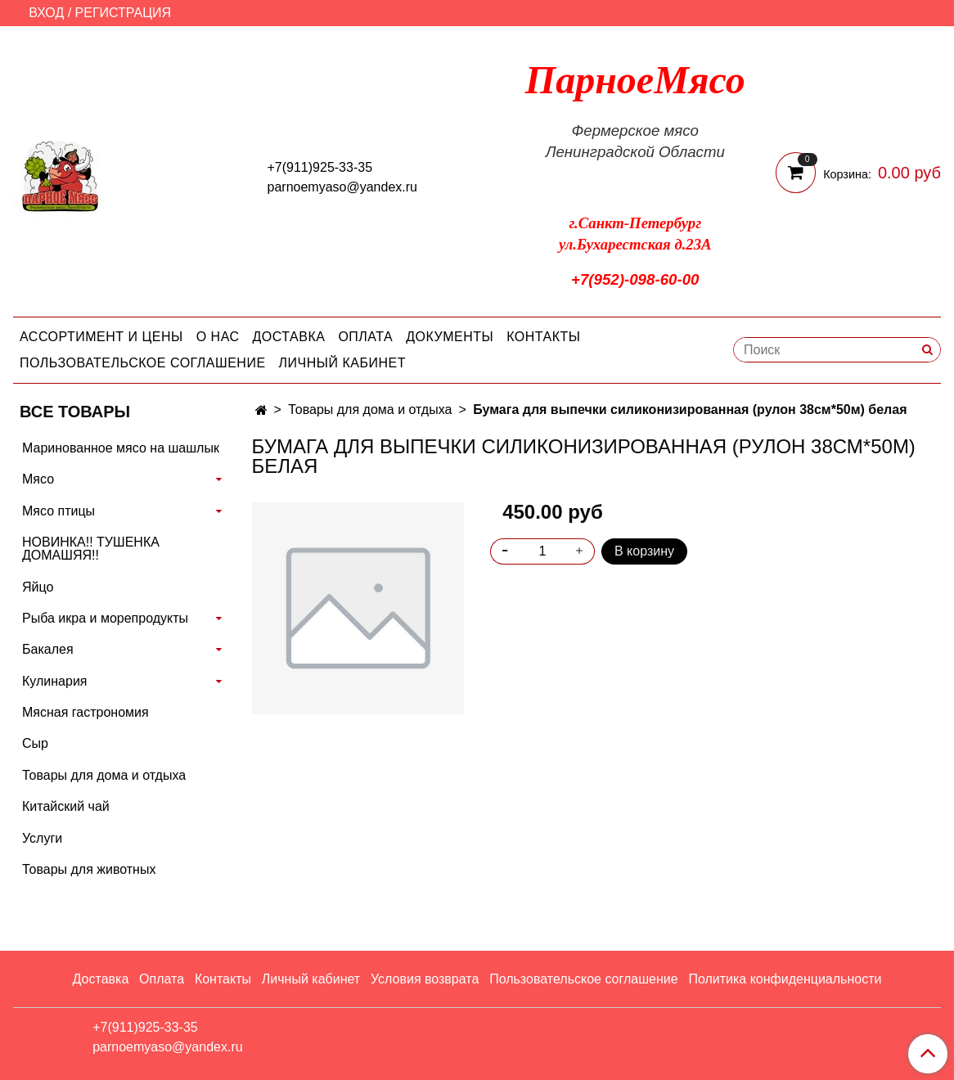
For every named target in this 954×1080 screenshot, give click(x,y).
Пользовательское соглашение (143, 363)
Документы (449, 337)
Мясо (38, 479)
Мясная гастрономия (85, 712)
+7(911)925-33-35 (320, 167)
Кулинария (54, 681)
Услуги (42, 838)
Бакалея (48, 649)
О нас (218, 337)
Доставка (289, 337)
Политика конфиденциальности (784, 979)
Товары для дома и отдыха (370, 409)
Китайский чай (66, 806)
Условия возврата (425, 979)
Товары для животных (88, 869)
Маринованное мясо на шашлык (120, 448)
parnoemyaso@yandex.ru (342, 187)
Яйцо (37, 587)
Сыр (35, 743)
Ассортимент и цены (101, 337)
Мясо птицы (58, 511)
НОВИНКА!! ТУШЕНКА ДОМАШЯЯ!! (91, 548)
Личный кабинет (342, 363)
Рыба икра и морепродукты (105, 618)
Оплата (365, 337)
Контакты (543, 337)
